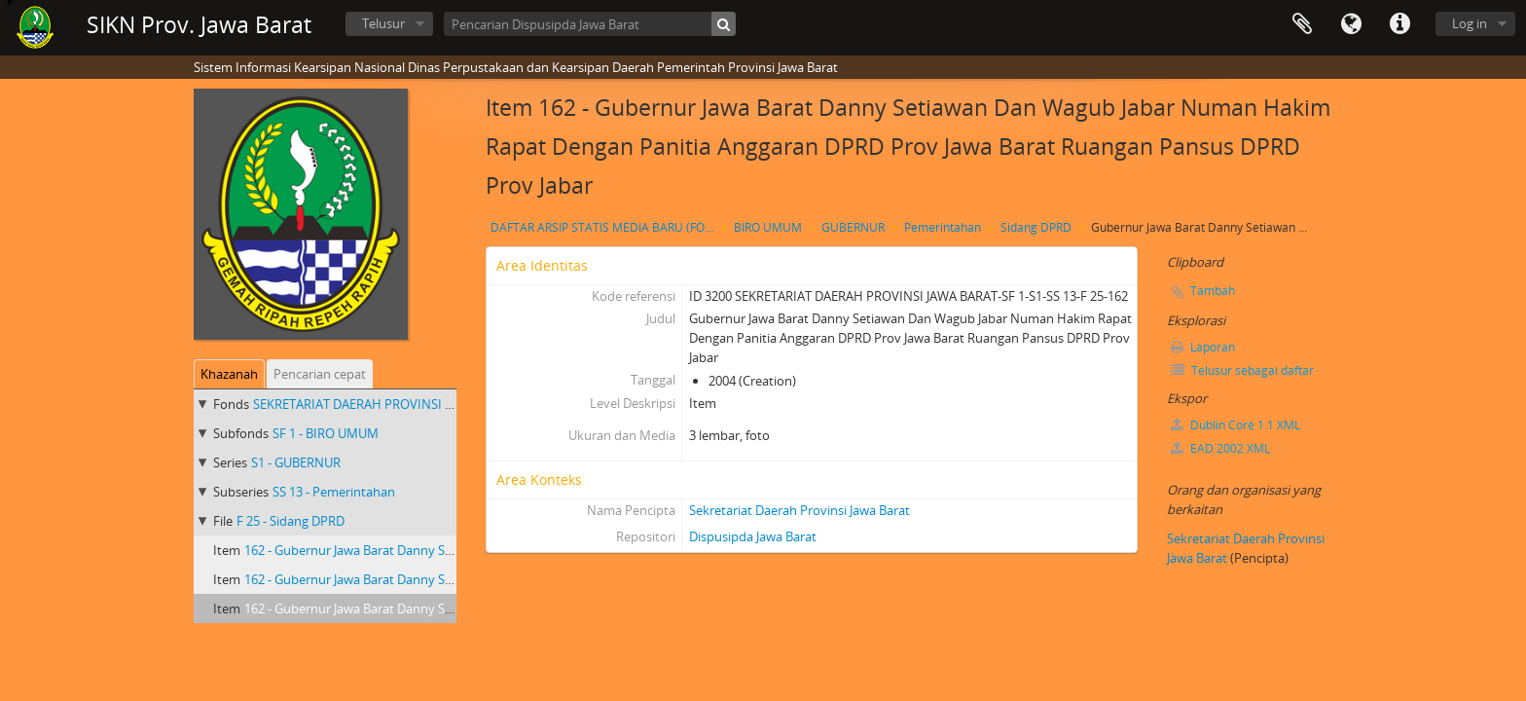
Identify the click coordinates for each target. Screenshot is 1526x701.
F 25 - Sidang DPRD (290, 521)
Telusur (383, 23)
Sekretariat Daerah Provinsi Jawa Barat (799, 510)
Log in (1469, 23)
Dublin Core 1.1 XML (1235, 425)
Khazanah (229, 374)
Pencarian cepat (319, 374)
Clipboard (1302, 24)
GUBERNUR (853, 227)
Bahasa (1350, 24)
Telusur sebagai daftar (1242, 370)
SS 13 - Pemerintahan (333, 491)
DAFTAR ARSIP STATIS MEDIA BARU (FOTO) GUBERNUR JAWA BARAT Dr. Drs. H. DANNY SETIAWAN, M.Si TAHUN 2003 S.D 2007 (604, 227)
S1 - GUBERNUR (296, 462)
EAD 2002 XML (1220, 448)
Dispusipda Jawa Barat (753, 536)
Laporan (1203, 347)
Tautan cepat (1399, 24)
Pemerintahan (942, 227)
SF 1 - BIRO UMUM (325, 433)
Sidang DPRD (1036, 227)
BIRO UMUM (768, 227)
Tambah (1212, 290)
